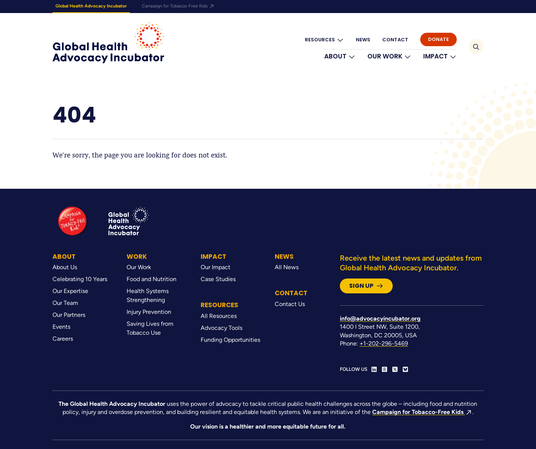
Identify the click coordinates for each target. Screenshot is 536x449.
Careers (62, 338)
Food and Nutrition (151, 279)
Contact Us (290, 304)
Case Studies (218, 279)
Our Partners (68, 314)
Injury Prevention (149, 311)
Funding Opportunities (230, 339)
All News (287, 267)
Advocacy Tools (221, 327)
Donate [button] (438, 39)
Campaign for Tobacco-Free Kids (178, 6)
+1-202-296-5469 (384, 343)
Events (61, 326)
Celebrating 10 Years (79, 279)
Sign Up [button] (366, 285)
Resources (324, 39)
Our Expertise (70, 290)
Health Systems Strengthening (148, 295)
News (363, 39)
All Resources (219, 315)
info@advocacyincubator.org (380, 318)
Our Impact (215, 267)
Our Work (389, 56)
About (339, 56)
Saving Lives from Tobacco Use (150, 328)
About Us (64, 267)
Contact (395, 39)
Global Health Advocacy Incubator (91, 6)
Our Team (65, 302)
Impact (440, 56)
